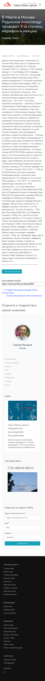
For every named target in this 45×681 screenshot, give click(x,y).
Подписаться (22, 543)
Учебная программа (11, 575)
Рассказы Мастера (11, 628)
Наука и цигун (8, 625)
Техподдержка (9, 663)
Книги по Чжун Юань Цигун (13, 648)
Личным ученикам (12, 363)
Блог (16, 38)
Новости (8, 366)
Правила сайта (9, 610)
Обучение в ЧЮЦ (10, 585)
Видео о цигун (9, 644)
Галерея (8, 374)
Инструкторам (10, 359)
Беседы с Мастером (11, 635)
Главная (6, 38)
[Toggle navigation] (40, 4)
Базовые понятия (10, 594)
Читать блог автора (11, 271)
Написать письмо (10, 660)
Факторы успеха (10, 591)
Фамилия (8, 533)
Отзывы (8, 381)
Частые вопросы (10, 613)
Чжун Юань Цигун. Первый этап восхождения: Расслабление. (18, 430)
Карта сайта (8, 606)
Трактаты (7, 641)
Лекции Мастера (10, 631)
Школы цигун (8, 572)
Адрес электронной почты (14, 513)
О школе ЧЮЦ (9, 568)
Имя (6, 523)
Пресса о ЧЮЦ (9, 638)
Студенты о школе (10, 588)
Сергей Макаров (23, 56)
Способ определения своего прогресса (24, 296)
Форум (7, 385)
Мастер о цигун (9, 578)
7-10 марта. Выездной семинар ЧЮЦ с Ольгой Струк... (20, 291)
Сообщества (10, 377)
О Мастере (8, 581)
